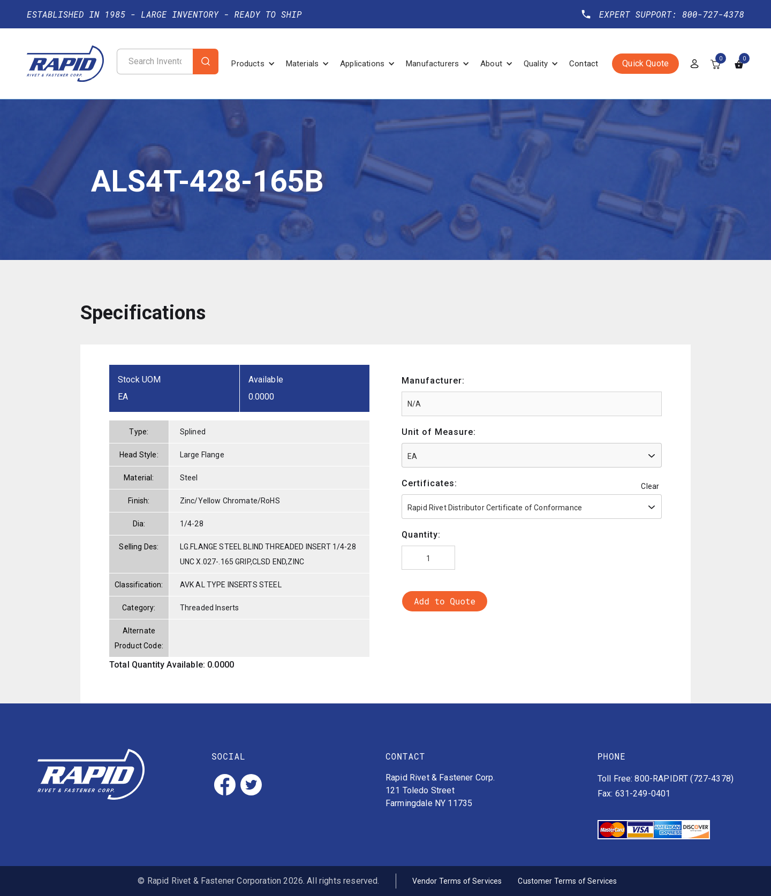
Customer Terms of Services (567, 881)
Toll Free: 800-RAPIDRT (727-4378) (666, 779)
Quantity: (421, 535)
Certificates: (429, 483)
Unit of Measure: (439, 432)
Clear (650, 486)
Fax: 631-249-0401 (634, 793)
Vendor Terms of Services (457, 881)
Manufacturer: (433, 381)
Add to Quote (444, 601)
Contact (583, 63)
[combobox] (532, 455)
